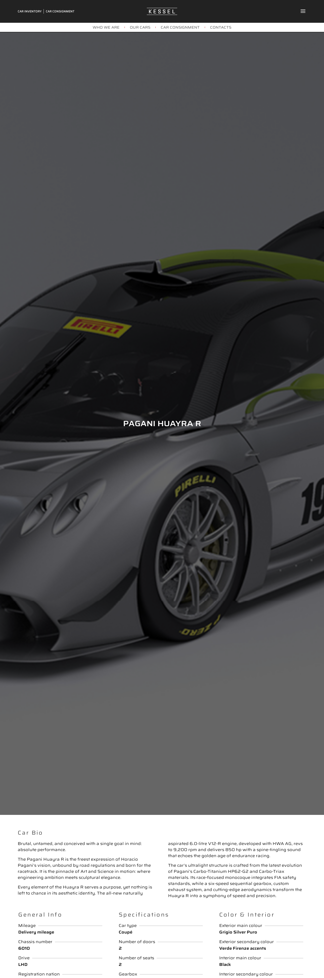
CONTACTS (220, 27)
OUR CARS (140, 27)
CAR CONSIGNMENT (180, 27)
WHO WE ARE (106, 27)
